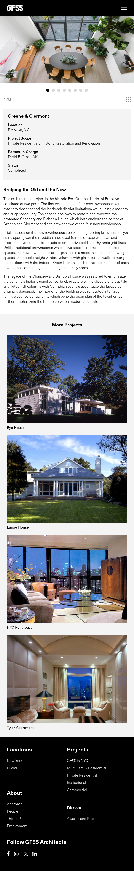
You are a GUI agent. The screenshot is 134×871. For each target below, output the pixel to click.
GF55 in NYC (77, 760)
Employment (17, 825)
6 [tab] (75, 90)
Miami (12, 767)
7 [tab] (80, 90)
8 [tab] (86, 90)
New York (14, 760)
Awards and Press (81, 818)
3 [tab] (58, 90)
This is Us (15, 818)
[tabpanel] (67, 49)
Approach (15, 803)
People (12, 811)
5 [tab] (69, 90)
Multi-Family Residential (86, 767)
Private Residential (82, 775)
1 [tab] (47, 90)
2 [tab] (53, 90)
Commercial (77, 789)
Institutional (76, 782)
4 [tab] (64, 90)
